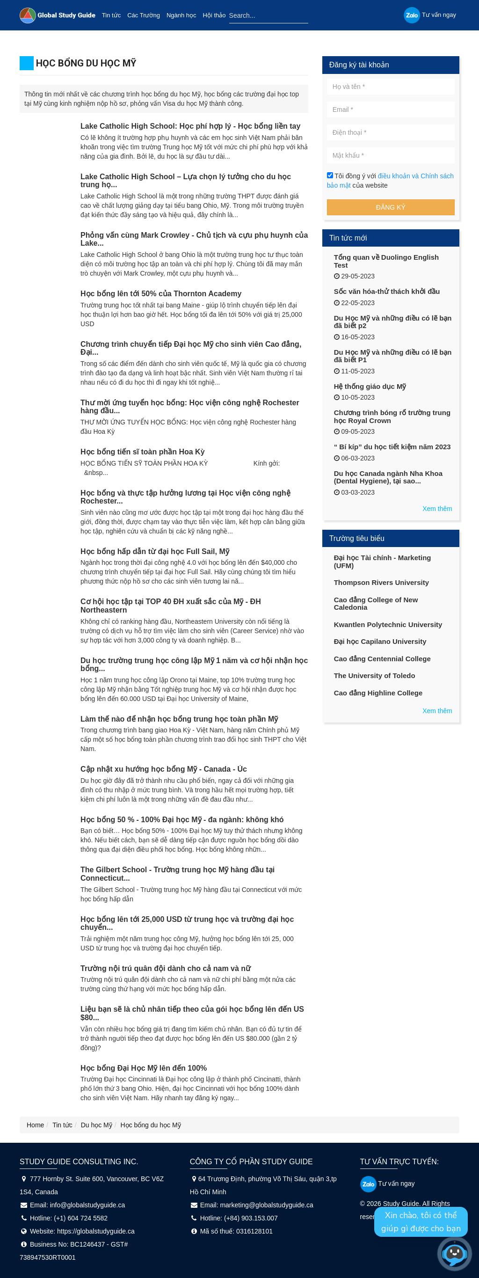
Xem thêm (437, 508)
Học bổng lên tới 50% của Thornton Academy (160, 294)
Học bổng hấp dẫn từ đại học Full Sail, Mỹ (154, 551)
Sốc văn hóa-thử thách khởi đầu (387, 291)
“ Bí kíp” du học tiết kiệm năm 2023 (392, 447)
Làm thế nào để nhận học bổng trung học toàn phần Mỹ (179, 719)
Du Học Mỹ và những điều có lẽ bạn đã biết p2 (393, 322)
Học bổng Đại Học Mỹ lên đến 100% (143, 1068)
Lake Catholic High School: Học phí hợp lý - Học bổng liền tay (190, 126)
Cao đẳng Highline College (378, 693)
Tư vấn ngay (387, 1183)
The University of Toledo (374, 675)
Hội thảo (214, 15)
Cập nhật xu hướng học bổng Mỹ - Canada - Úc (163, 769)
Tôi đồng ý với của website (390, 180)
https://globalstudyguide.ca (96, 1231)
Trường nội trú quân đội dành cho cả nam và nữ (165, 968)
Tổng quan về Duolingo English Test (386, 261)
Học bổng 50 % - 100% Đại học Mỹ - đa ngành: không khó (182, 820)
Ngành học (181, 15)
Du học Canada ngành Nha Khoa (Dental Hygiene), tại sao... (388, 477)
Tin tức (111, 15)
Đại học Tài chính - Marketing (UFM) (382, 562)
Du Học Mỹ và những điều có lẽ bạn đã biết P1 (393, 356)
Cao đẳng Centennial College (382, 659)
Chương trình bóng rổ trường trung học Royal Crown (392, 416)
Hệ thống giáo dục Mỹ (370, 386)
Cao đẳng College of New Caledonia (376, 604)
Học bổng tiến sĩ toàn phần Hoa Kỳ (142, 452)
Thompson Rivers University (381, 582)
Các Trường (143, 15)
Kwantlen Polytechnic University (388, 624)
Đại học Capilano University (380, 641)
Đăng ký (391, 207)
